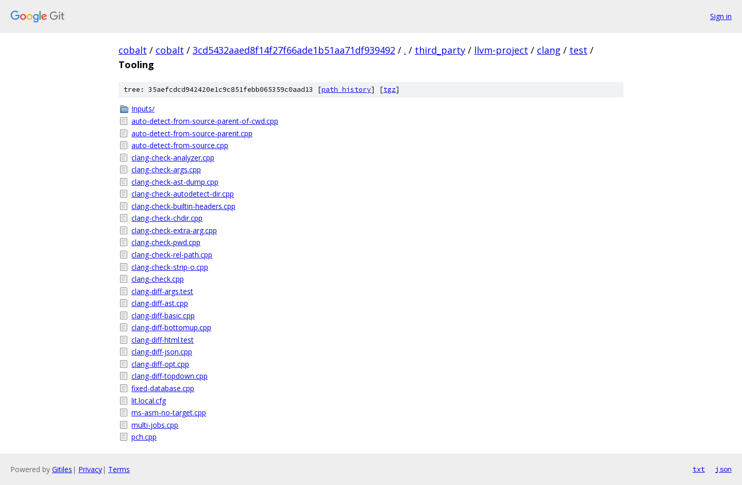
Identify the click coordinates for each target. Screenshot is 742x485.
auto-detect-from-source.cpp (179, 145)
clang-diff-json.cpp (161, 352)
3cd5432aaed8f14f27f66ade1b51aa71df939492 (294, 50)
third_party (440, 50)
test (578, 50)
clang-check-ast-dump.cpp (174, 182)
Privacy (90, 469)
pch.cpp (144, 437)
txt (699, 469)
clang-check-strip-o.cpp (169, 267)
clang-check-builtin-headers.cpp (183, 206)
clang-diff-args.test (162, 291)
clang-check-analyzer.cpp (172, 158)
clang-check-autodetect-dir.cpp (182, 194)
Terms (119, 469)
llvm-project (501, 50)
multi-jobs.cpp (154, 425)
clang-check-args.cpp (166, 169)
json (723, 469)
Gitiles (62, 469)
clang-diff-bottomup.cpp (171, 327)
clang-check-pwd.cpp (165, 242)
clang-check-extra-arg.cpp (174, 230)
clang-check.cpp (157, 279)
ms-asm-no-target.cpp (168, 412)
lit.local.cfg (148, 401)
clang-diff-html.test (162, 340)
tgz (389, 89)
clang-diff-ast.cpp (159, 303)
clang (549, 50)
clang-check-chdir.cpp (167, 218)
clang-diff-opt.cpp (160, 364)
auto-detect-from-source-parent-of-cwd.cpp (204, 121)
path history (346, 89)
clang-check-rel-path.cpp (171, 255)
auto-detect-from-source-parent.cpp (191, 133)
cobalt (133, 50)
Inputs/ (143, 109)
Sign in (721, 16)
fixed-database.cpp (162, 388)
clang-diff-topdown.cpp (169, 376)
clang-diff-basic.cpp (163, 315)
